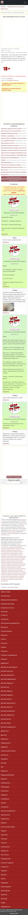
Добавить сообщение (14, 477)
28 (7, 80)
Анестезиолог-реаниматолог (10, 623)
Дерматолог (4, 9)
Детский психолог (6, 707)
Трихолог (4, 874)
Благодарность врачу (14, 209)
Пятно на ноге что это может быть (11, 131)
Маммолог (4, 771)
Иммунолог (4, 739)
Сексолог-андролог (7, 863)
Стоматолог (5, 867)
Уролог (3, 878)
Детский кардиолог (7, 683)
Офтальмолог (5, 815)
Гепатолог (4, 643)
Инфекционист (6, 743)
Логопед (3, 763)
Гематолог (4, 635)
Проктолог (4, 835)
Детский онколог (6, 699)
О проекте (12, 909)
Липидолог (4, 759)
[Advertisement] (14, 33)
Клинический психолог (8, 751)
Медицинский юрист (7, 775)
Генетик (3, 639)
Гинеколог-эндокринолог (9, 655)
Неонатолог (5, 791)
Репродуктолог (6, 858)
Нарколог (4, 779)
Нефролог (4, 795)
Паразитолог (5, 819)
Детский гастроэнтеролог (9, 667)
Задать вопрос (6, 592)
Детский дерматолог (7, 675)
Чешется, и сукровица (7, 135)
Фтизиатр (4, 898)
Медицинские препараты (9, 600)
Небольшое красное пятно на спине (11, 167)
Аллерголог (4, 619)
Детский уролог (6, 719)
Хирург (3, 902)
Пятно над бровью (6, 162)
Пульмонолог (5, 847)
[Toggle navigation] (25, 2)
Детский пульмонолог (8, 711)
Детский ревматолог (7, 715)
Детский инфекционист (8, 679)
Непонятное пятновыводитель (10, 157)
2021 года (16, 80)
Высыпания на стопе (7, 143)
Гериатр (3, 647)
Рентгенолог (5, 855)
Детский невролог (7, 691)
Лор (2, 767)
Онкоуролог (5, 807)
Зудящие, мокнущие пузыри (9, 133)
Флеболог (4, 894)
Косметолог (5, 755)
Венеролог (4, 627)
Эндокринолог (5, 906)
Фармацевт (4, 882)
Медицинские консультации (16, 6)
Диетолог (4, 735)
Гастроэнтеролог (6, 631)
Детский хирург (6, 723)
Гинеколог (4, 651)
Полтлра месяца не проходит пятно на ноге (14, 148)
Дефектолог (5, 731)
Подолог (3, 831)
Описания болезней (7, 604)
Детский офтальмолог (8, 703)
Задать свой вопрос (14, 180)
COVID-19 (4, 615)
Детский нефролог (7, 695)
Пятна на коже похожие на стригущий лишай (14, 155)
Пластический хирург (8, 827)
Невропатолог (5, 783)
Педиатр (3, 823)
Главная (3, 6)
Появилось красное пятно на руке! (11, 128)
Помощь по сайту (18, 909)
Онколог (3, 803)
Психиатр (4, 839)
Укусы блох (4, 174)
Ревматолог (5, 851)
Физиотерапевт (6, 886)
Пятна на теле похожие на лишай (11, 164)
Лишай (3, 160)
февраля (10, 80)
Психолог (4, 843)
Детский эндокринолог (8, 727)
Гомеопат (4, 659)
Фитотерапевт (5, 890)
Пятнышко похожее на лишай (9, 145)
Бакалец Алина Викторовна (14, 213)
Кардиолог (4, 747)
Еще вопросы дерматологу (14, 177)
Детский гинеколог (7, 671)
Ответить (5, 234)
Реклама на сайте (14, 913)
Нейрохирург (5, 787)
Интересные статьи (7, 608)
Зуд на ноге (4, 169)
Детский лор (5, 687)
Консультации (5, 596)
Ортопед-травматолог (8, 811)
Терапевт (4, 870)
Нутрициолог (5, 799)
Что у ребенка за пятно (8, 140)
